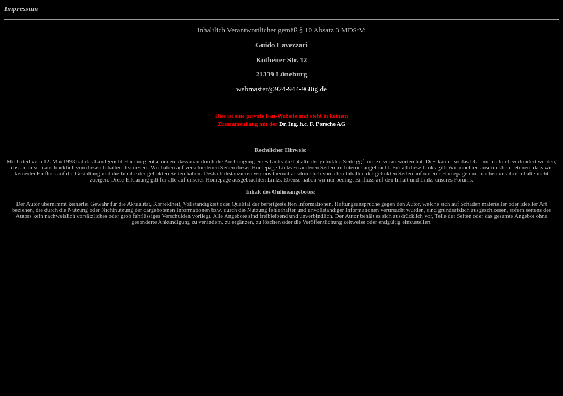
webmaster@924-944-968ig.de (281, 89)
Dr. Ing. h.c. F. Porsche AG (312, 124)
